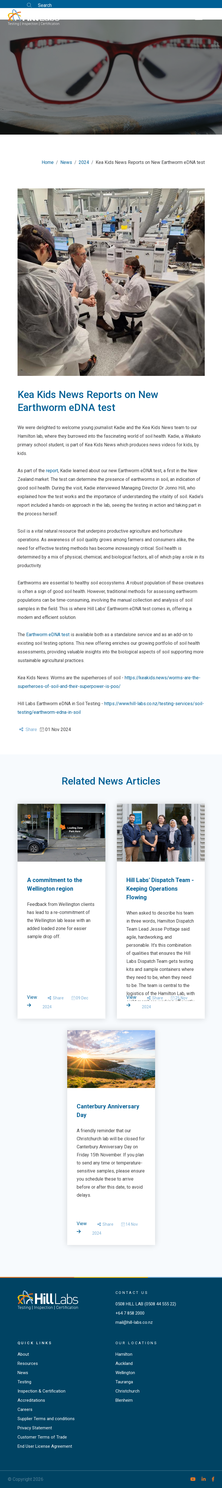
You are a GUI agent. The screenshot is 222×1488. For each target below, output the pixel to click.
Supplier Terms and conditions (46, 1418)
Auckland (124, 1363)
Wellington (125, 1372)
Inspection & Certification (41, 1391)
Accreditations (31, 1400)
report (52, 470)
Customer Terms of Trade (42, 1437)
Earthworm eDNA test (48, 634)
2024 (84, 162)
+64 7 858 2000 (129, 1313)
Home (48, 162)
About (23, 1354)
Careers (25, 1409)
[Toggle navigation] (199, 17)
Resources (28, 1363)
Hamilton (123, 1354)
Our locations (136, 1343)
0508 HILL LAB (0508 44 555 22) (145, 1304)
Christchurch (127, 1391)
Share (28, 729)
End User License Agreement (45, 1446)
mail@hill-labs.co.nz (134, 1322)
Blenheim (124, 1400)
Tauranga (124, 1381)
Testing (24, 1381)
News (66, 162)
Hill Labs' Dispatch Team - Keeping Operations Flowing (160, 889)
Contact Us (131, 1292)
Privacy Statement (35, 1427)
